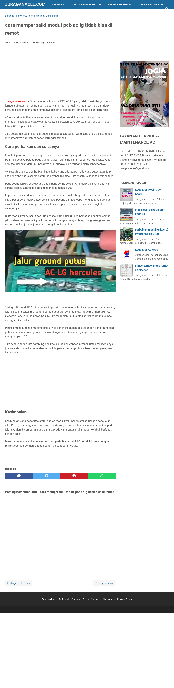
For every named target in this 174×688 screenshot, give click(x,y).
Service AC (59, 4)
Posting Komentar (45, 42)
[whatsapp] (101, 476)
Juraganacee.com (25, 4)
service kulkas (73, 13)
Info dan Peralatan (21, 13)
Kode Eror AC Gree (146, 249)
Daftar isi (64, 599)
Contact (75, 599)
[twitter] (46, 476)
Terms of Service (91, 599)
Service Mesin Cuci (120, 4)
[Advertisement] (60, 72)
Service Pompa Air (151, 4)
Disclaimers (108, 599)
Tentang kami (49, 599)
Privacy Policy (124, 599)
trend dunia (49, 13)
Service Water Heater (87, 4)
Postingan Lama (104, 583)
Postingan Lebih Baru (18, 583)
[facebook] (19, 476)
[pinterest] (74, 476)
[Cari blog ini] (167, 9)
